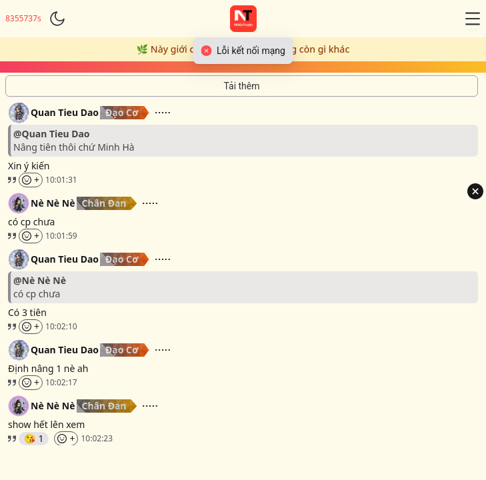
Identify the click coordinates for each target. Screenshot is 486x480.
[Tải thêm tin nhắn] (241, 86)
